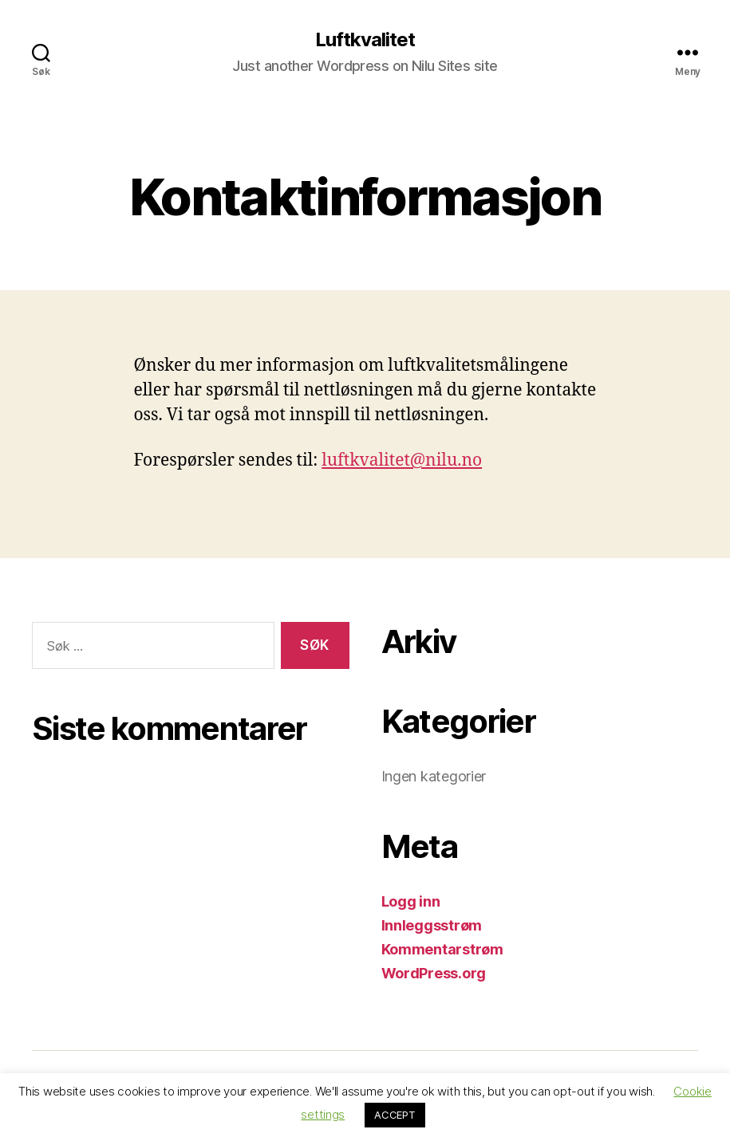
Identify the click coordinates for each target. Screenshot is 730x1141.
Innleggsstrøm (432, 925)
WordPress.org (434, 973)
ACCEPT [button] (394, 1114)
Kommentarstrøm (442, 949)
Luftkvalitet (365, 39)
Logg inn (410, 901)
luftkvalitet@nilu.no (402, 460)
